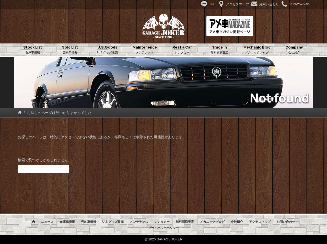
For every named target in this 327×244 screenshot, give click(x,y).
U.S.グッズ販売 (112, 222)
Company (294, 50)
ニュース (47, 222)
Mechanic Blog (257, 50)
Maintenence (145, 50)
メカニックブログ (212, 222)
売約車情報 (88, 222)
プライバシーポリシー (163, 228)
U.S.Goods (107, 50)
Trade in (219, 50)
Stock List (32, 50)
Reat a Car (182, 50)
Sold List (70, 50)
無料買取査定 (185, 222)
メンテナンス (139, 222)
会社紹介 (237, 222)
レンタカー (162, 222)
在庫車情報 (67, 222)
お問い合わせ (286, 222)
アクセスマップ (260, 222)
